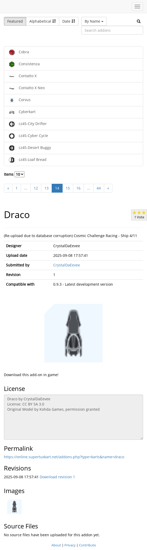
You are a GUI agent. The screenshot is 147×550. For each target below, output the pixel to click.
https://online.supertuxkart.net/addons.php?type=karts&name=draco (64, 456)
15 (68, 188)
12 (36, 188)
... (25, 188)
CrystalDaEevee (66, 265)
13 (46, 188)
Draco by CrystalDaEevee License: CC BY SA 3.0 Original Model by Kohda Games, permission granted (73, 417)
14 (57, 188)
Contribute (87, 545)
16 (78, 188)
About (56, 545)
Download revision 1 (57, 476)
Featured (15, 21)
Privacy (70, 545)
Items (14, 174)
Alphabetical (42, 21)
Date (68, 21)
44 (99, 188)
